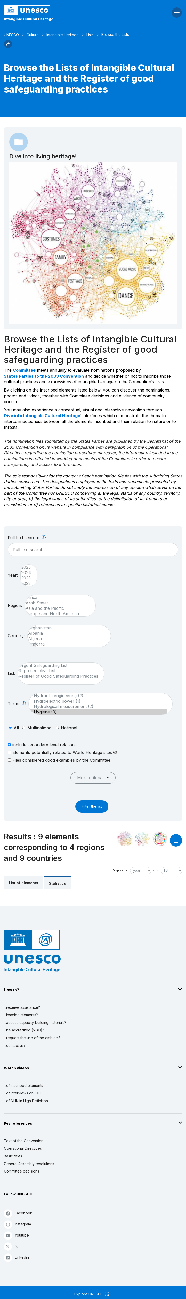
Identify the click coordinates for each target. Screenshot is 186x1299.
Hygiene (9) (98, 712)
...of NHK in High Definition (26, 1100)
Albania (67, 633)
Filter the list (92, 806)
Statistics (57, 883)
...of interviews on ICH (22, 1093)
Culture (33, 35)
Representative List (58, 671)
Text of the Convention (23, 1141)
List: (11, 673)
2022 (26, 583)
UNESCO (11, 35)
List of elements (23, 882)
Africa (57, 597)
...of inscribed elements (23, 1085)
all (16, 727)
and (155, 870)
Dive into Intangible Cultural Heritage (42, 415)
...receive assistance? (22, 1007)
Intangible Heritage (62, 35)
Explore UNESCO (92, 1294)
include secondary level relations (42, 744)
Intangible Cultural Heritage (28, 19)
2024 (26, 572)
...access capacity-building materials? (35, 1022)
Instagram (17, 1224)
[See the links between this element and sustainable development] (160, 839)
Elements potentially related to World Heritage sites (62, 752)
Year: (13, 575)
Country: (16, 635)
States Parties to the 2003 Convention (44, 376)
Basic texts (13, 1156)
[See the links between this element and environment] (142, 839)
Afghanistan (67, 628)
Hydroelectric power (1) (98, 701)
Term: (17, 703)
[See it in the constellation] (125, 839)
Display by (120, 870)
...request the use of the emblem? (32, 1037)
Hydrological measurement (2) (98, 706)
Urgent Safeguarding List (58, 665)
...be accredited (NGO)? (24, 1030)
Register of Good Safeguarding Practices (58, 676)
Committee (24, 370)
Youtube (16, 1235)
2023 (26, 578)
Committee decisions (21, 1171)
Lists (90, 35)
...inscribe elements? (21, 1015)
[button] (8, 46)
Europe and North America (57, 613)
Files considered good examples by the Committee (59, 760)
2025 (26, 567)
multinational (39, 727)
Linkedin (16, 1257)
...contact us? (15, 1045)
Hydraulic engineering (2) (98, 695)
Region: (15, 605)
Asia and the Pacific (57, 608)
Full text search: (27, 537)
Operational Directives (23, 1148)
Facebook (18, 1213)
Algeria (67, 638)
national (69, 727)
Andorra (67, 644)
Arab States (57, 603)
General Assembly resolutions (29, 1163)
